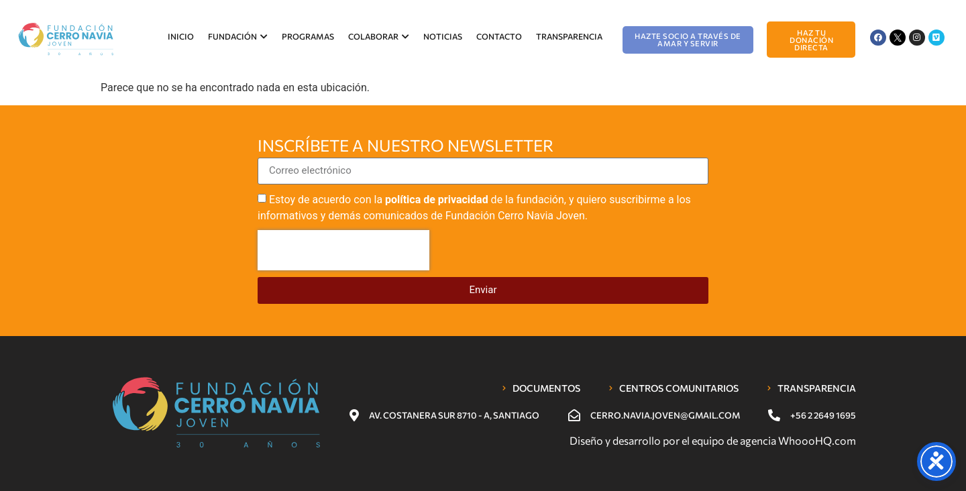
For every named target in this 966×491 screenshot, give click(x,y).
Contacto (499, 36)
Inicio (181, 36)
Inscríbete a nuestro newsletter (405, 146)
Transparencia (569, 36)
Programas (308, 36)
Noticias (442, 36)
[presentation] (343, 250)
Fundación (238, 36)
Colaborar (378, 36)
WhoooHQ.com (817, 440)
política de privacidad (436, 199)
